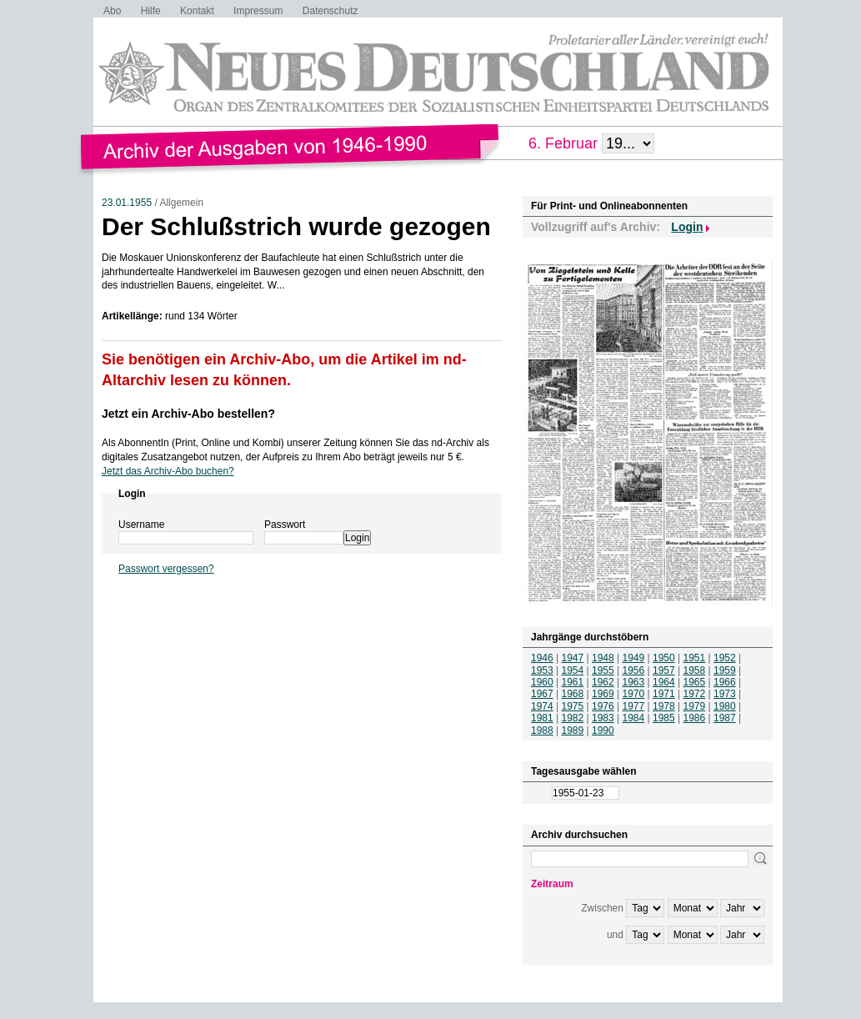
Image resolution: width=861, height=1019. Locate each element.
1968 (573, 694)
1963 (634, 682)
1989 (573, 730)
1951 (694, 658)
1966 (724, 682)
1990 (603, 730)
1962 (603, 682)
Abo (112, 11)
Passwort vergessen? (166, 569)
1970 (634, 694)
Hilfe (151, 11)
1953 (542, 670)
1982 (573, 718)
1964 (664, 682)
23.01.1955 (127, 202)
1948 (603, 658)
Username (141, 524)
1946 (542, 658)
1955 (603, 670)
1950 (664, 658)
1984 (634, 718)
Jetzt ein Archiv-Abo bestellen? (188, 413)
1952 (724, 658)
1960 (542, 682)
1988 (542, 730)
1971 (664, 694)
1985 (664, 718)
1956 (634, 670)
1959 (724, 670)
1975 (573, 706)
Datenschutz (330, 11)
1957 (664, 670)
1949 (634, 658)
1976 (603, 706)
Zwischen (602, 908)
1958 (694, 670)
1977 (634, 706)
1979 (694, 706)
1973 (724, 694)
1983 (603, 718)
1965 (694, 682)
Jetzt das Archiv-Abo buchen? (168, 471)
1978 (664, 706)
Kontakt (197, 11)
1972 (694, 694)
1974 (542, 706)
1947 (573, 658)
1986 (694, 718)
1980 (724, 706)
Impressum (258, 11)
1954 (573, 670)
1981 (542, 718)
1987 (724, 718)
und (615, 935)
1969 (603, 694)
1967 (542, 694)
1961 (573, 682)
